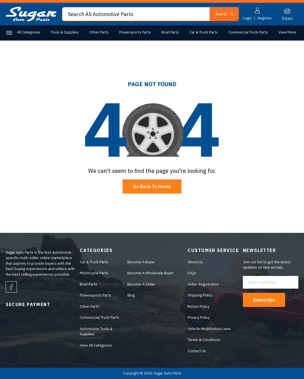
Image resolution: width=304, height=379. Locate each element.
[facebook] (11, 287)
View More (287, 32)
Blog (131, 295)
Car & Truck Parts (203, 32)
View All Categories (96, 345)
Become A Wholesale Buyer (150, 273)
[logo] (31, 20)
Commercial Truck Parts (248, 32)
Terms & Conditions (204, 340)
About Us (195, 262)
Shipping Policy (200, 295)
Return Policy (198, 306)
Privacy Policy (199, 317)
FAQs (192, 273)
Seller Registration (203, 284)
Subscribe (264, 300)
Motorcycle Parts (94, 273)
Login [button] (247, 18)
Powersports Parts (135, 32)
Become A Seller (141, 284)
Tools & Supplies (65, 32)
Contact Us (197, 351)
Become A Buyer (141, 262)
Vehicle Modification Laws (209, 328)
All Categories (28, 32)
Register (265, 18)
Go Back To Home (152, 186)
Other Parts (99, 32)
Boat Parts (170, 32)
